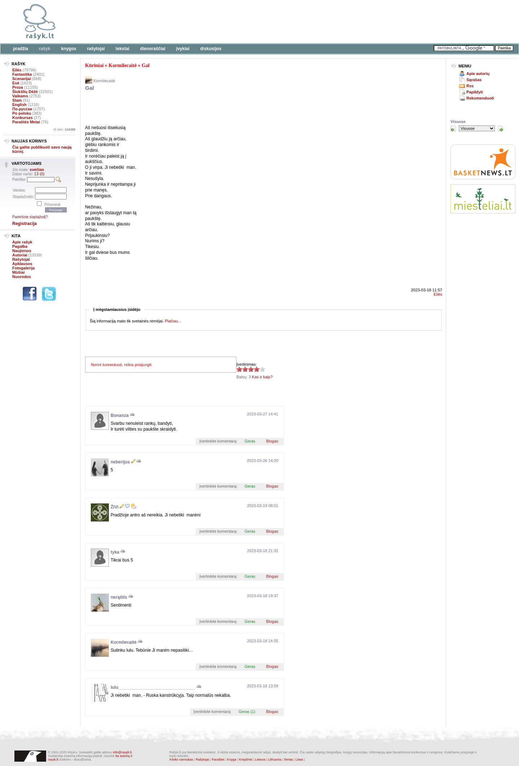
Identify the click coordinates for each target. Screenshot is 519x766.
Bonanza (120, 415)
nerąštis (119, 597)
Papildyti (474, 92)
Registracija (24, 223)
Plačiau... (173, 321)
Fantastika (22, 74)
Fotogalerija (23, 268)
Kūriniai (94, 65)
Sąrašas (474, 80)
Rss (470, 86)
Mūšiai (18, 272)
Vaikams (20, 96)
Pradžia (20, 48)
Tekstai (122, 48)
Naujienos (21, 250)
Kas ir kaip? (262, 377)
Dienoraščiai (152, 48)
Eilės (17, 70)
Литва (288, 759)
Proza (17, 87)
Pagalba (19, 246)
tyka (115, 552)
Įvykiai (183, 48)
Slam (17, 100)
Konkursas (22, 117)
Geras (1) (247, 711)
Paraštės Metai (26, 122)
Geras (249, 441)
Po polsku (21, 113)
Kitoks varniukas (181, 759)
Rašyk (44, 48)
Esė (15, 83)
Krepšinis (245, 759)
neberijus (120, 462)
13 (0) (39, 174)
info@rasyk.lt (122, 752)
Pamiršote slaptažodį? (30, 217)
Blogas (272, 441)
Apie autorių (477, 73)
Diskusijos (211, 48)
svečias (37, 169)
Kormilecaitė (122, 65)
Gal (146, 65)
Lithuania (274, 759)
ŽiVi (115, 507)
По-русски (22, 109)
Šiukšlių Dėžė (25, 91)
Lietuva (260, 759)
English (19, 104)
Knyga (231, 759)
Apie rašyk (22, 242)
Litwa (299, 759)
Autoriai (19, 255)
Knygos (68, 48)
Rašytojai (96, 48)
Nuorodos (21, 276)
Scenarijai (21, 78)
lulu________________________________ (153, 687)
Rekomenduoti (480, 98)
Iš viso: (64, 129)
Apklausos (22, 263)
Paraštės (218, 759)
